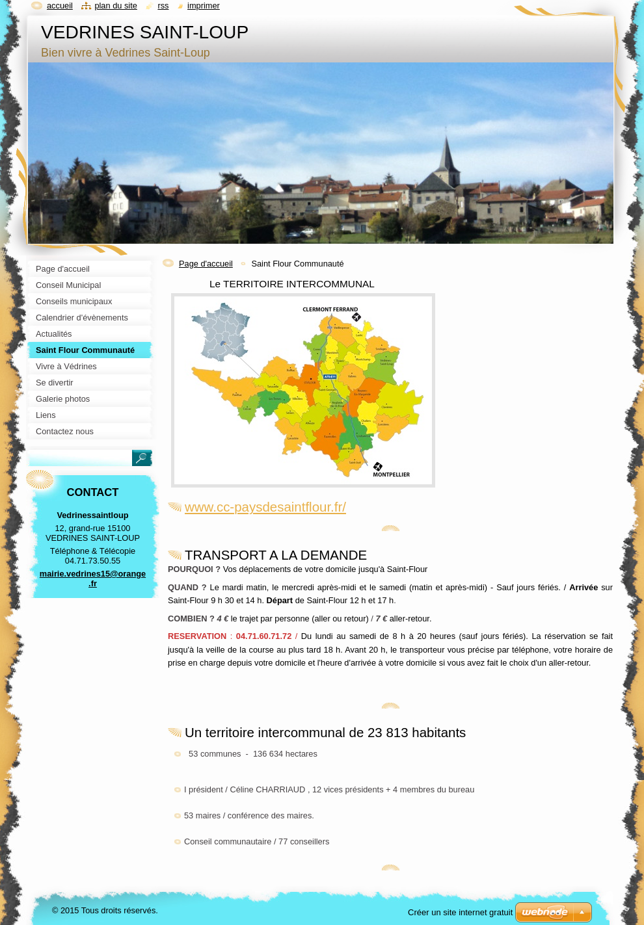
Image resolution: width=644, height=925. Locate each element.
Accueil (60, 5)
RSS (162, 5)
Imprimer (203, 5)
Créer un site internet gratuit (460, 912)
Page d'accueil (206, 263)
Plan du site (115, 5)
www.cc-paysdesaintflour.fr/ (265, 506)
